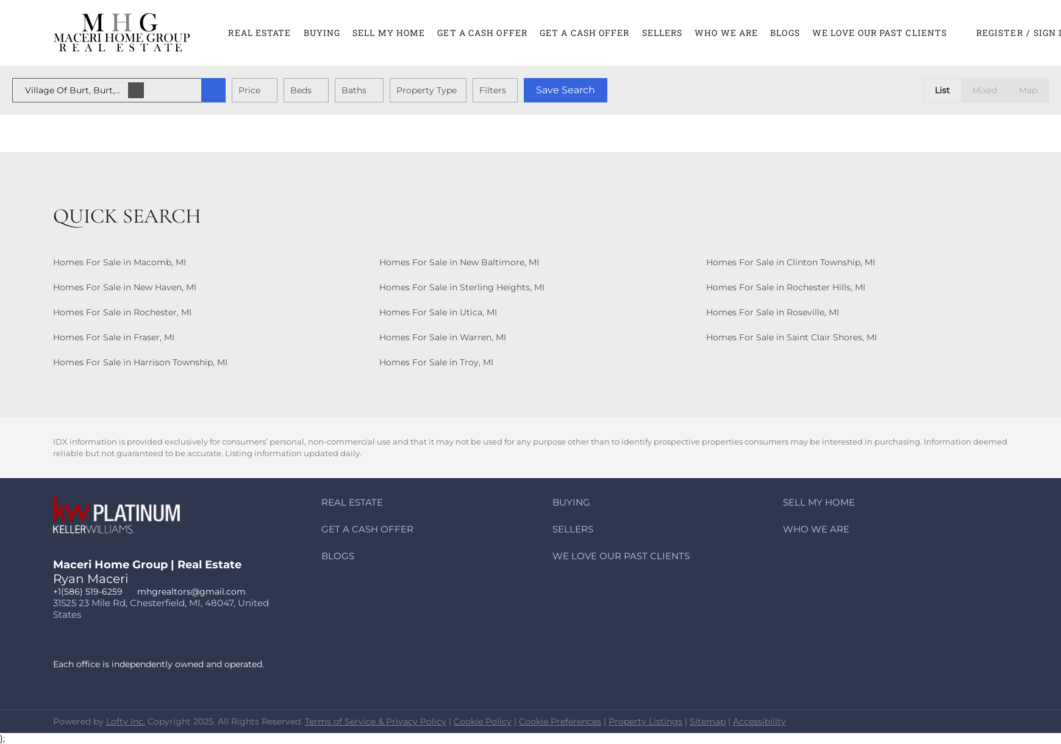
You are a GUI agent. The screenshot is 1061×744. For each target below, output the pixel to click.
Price (249, 90)
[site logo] (125, 525)
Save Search (565, 90)
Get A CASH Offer (482, 32)
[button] (122, 33)
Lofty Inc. (125, 721)
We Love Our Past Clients (879, 32)
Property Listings (645, 721)
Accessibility (759, 721)
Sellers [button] (662, 32)
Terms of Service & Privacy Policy (375, 721)
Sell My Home (388, 32)
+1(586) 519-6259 (88, 591)
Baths (353, 90)
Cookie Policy (483, 721)
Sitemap (708, 721)
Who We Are (726, 32)
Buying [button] (322, 32)
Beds (301, 90)
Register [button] (999, 32)
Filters (492, 90)
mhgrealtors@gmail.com (191, 591)
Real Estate (259, 32)
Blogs (785, 32)
